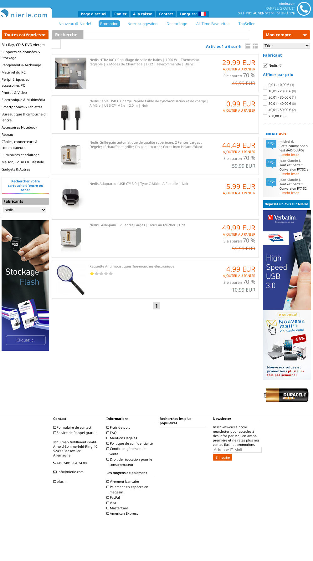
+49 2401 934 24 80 (71, 463)
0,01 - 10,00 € (278, 85)
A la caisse (142, 14)
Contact (166, 14)
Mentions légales (122, 438)
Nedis (272, 65)
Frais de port (119, 427)
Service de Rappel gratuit (76, 433)
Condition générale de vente (127, 451)
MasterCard (118, 508)
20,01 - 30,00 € (279, 97)
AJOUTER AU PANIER (239, 69)
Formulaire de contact (73, 427)
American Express (123, 513)
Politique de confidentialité (130, 443)
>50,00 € (274, 116)
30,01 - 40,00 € (279, 103)
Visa (112, 503)
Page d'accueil (94, 14)
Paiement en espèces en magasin (128, 489)
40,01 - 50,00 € (279, 110)
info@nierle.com (69, 472)
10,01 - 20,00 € (279, 91)
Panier (120, 14)
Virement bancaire (123, 481)
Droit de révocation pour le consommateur (130, 462)
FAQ (112, 433)
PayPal (114, 497)
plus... (60, 481)
